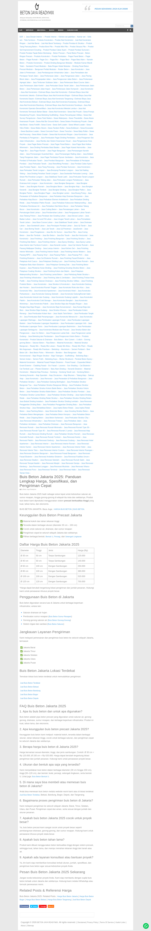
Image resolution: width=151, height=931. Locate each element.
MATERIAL (41, 30)
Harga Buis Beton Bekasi (36, 900)
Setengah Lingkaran (73, 537)
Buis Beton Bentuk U (40, 777)
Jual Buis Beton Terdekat (30, 683)
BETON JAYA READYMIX (47, 922)
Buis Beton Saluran (55, 624)
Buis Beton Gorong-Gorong (59, 620)
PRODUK (29, 30)
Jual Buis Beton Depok (29, 698)
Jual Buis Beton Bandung (30, 691)
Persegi (57, 537)
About (23, 926)
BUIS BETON (78, 509)
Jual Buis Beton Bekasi (29, 687)
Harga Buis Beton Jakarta (67, 896)
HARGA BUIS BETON (63, 509)
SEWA (60, 30)
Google (43, 906)
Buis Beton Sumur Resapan (60, 616)
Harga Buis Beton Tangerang (59, 900)
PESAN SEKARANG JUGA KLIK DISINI (111, 9)
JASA (51, 30)
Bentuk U (49, 537)
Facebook (24, 906)
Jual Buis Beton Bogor (29, 694)
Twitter (34, 906)
